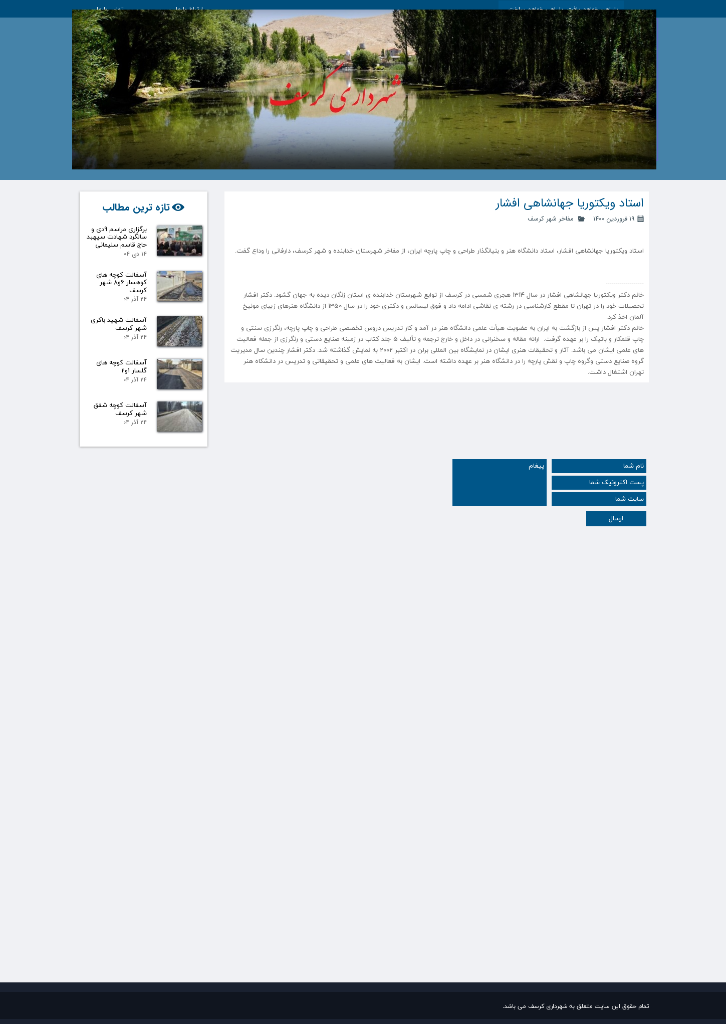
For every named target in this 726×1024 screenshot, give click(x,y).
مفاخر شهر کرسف (551, 219)
